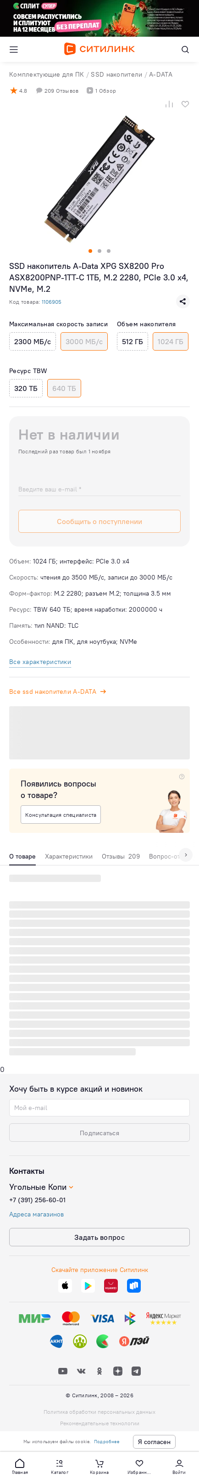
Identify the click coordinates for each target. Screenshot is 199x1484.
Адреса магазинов (36, 1214)
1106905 (51, 301)
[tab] (22, 858)
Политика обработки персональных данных (99, 1411)
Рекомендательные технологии (99, 1423)
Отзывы (121, 856)
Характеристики (69, 856)
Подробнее (106, 1442)
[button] (20, 1466)
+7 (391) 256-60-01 (37, 1200)
